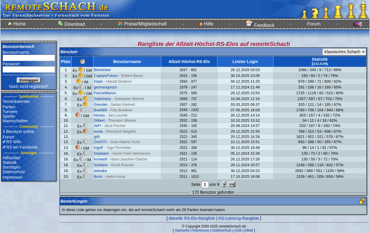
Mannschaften (15, 121)
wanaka (100, 171)
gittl (97, 136)
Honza (99, 115)
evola (98, 131)
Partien (9, 107)
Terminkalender (16, 101)
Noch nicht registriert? (28, 86)
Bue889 (100, 110)
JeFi (97, 125)
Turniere (10, 111)
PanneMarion (105, 93)
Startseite (182, 230)
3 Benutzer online (18, 131)
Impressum (13, 177)
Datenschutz (14, 171)
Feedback (260, 25)
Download (71, 24)
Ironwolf (100, 159)
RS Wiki (13, 141)
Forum (314, 23)
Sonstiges (11, 167)
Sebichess (102, 99)
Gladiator (101, 153)
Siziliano (101, 165)
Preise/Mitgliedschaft (142, 23)
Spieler (9, 116)
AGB (237, 230)
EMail (248, 230)
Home (17, 23)
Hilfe (206, 23)
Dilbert (99, 120)
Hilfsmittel (11, 158)
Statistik (10, 162)
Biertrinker (102, 70)
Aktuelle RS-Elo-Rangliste (192, 218)
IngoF (98, 147)
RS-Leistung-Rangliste (239, 218)
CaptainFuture (106, 75)
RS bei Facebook (21, 147)
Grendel (100, 104)
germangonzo (105, 87)
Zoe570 (100, 142)
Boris (98, 176)
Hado (98, 81)
